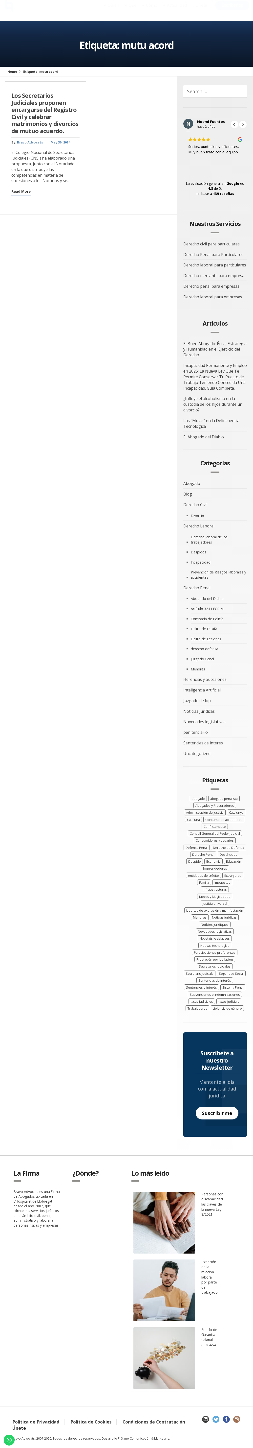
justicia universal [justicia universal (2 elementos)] (215, 903)
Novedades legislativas (204, 721)
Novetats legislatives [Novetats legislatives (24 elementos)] (215, 938)
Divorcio (197, 515)
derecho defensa (204, 648)
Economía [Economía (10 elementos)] (213, 861)
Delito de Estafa (204, 628)
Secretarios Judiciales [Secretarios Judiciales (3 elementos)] (215, 966)
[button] (243, 124)
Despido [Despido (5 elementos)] (194, 861)
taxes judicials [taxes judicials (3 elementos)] (228, 1001)
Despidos (198, 552)
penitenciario (195, 732)
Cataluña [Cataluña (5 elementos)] (193, 819)
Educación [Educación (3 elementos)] (233, 861)
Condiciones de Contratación (154, 1422)
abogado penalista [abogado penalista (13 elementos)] (224, 798)
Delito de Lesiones (206, 639)
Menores (198, 669)
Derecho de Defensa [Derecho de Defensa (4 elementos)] (228, 847)
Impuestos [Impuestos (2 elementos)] (222, 882)
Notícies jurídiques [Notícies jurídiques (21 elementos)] (215, 924)
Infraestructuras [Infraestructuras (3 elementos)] (215, 889)
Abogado (191, 483)
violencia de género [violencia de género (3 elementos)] (227, 1008)
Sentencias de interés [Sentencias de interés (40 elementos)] (214, 980)
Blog (187, 494)
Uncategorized (197, 753)
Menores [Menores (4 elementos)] (200, 917)
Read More (21, 191)
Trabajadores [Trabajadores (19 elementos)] (197, 1008)
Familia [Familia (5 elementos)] (204, 882)
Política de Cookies (90, 1422)
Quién (113, 10)
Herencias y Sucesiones (205, 679)
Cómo (151, 10)
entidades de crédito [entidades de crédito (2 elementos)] (203, 875)
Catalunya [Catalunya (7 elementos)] (236, 812)
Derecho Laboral (198, 526)
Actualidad (177, 10)
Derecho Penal (197, 588)
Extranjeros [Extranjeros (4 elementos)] (232, 875)
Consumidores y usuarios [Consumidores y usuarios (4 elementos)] (215, 840)
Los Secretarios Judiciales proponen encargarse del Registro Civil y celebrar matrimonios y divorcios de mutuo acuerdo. (45, 113)
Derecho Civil (195, 504)
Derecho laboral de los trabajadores (209, 540)
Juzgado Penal (202, 659)
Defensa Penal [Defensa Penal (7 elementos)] (197, 847)
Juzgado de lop (197, 700)
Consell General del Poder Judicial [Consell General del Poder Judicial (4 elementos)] (215, 833)
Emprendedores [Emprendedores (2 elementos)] (215, 868)
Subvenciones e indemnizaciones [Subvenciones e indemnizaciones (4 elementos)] (215, 994)
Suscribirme (217, 1113)
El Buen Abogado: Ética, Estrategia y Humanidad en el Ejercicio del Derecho (215, 349)
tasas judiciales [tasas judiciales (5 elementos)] (201, 1001)
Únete (201, 10)
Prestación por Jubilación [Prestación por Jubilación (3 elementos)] (214, 959)
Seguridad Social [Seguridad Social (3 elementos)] (231, 973)
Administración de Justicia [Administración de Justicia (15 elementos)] (205, 812)
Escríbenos (232, 10)
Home (12, 71)
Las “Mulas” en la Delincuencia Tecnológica (211, 423)
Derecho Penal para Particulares (213, 254)
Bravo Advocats (30, 142)
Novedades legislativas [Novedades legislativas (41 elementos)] (215, 931)
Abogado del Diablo (207, 598)
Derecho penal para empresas (211, 286)
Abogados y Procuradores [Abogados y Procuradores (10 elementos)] (214, 805)
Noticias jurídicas (199, 711)
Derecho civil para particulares (211, 244)
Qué (132, 10)
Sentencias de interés (203, 743)
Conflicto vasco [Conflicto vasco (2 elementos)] (215, 826)
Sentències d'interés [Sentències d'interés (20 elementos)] (201, 987)
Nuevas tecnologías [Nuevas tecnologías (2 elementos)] (214, 945)
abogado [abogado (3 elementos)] (198, 798)
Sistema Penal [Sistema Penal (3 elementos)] (232, 987)
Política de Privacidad (35, 1422)
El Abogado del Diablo (203, 437)
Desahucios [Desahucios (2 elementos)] (228, 854)
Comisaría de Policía (207, 619)
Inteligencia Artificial (202, 690)
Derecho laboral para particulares (214, 265)
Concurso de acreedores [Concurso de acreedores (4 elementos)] (223, 819)
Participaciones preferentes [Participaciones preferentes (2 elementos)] (214, 952)
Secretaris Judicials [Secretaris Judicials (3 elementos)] (199, 973)
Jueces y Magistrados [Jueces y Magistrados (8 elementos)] (214, 896)
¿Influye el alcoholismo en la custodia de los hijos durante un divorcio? (212, 404)
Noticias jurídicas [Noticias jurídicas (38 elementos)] (224, 917)
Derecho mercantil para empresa (213, 275)
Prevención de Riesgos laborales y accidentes (218, 575)
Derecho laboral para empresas (212, 297)
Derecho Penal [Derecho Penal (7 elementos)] (203, 854)
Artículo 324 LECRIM (207, 608)
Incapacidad (201, 562)
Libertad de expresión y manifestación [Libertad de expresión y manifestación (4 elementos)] (214, 910)
